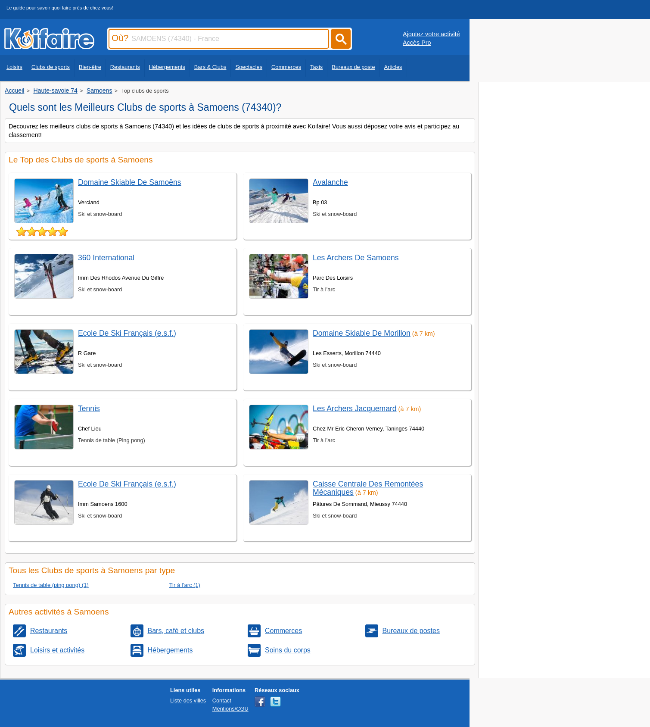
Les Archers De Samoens (356, 257)
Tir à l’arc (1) (184, 585)
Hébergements (167, 67)
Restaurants (125, 67)
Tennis (89, 408)
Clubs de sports (50, 67)
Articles (393, 67)
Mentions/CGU (230, 708)
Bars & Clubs (210, 67)
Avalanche (330, 182)
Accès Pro (417, 42)
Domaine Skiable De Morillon (362, 333)
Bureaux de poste (353, 67)
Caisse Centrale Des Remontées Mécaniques (368, 488)
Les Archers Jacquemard (355, 408)
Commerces (286, 67)
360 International (106, 257)
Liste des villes (188, 700)
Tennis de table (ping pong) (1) (51, 585)
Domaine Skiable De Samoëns (129, 182)
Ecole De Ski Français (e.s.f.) (127, 333)
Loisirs (14, 67)
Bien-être (90, 67)
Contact (221, 700)
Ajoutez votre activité (431, 34)
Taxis (316, 67)
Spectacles (248, 67)
